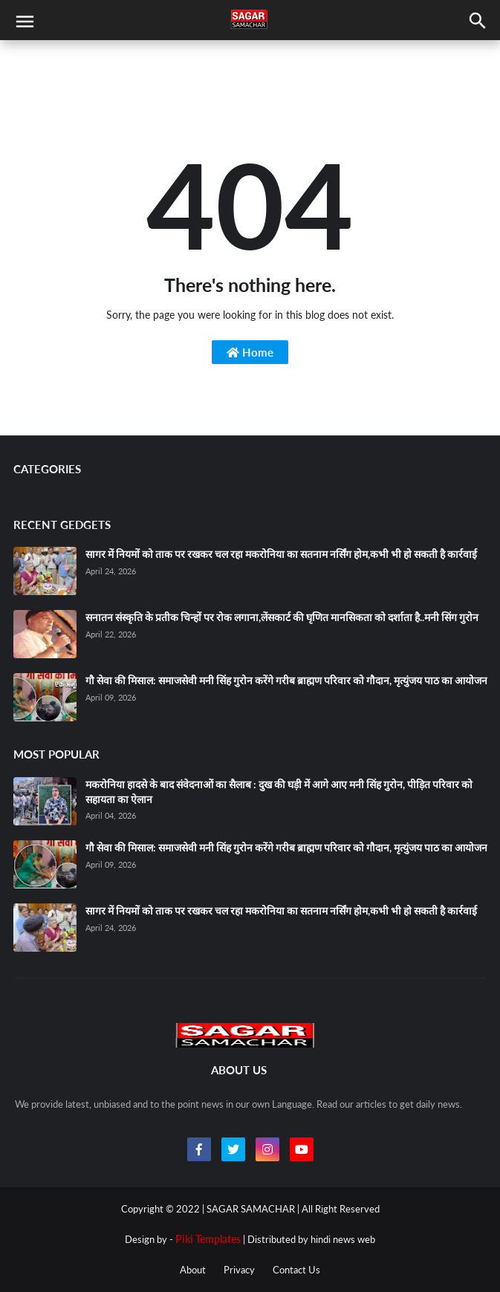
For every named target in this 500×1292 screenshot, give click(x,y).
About (193, 1270)
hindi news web (343, 1239)
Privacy (239, 1270)
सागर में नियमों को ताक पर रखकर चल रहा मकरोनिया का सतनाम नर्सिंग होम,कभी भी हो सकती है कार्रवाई (281, 554)
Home (250, 352)
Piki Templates (208, 1239)
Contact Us (296, 1270)
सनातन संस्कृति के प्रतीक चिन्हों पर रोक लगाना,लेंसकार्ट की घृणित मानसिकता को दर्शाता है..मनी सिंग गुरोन (281, 617)
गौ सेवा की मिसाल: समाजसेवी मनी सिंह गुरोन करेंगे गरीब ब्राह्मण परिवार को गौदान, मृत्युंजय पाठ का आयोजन (286, 680)
